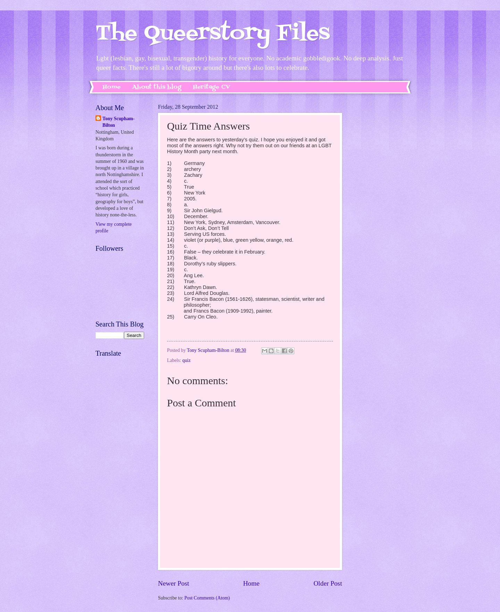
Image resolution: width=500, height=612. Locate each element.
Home (111, 87)
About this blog (156, 87)
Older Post (328, 583)
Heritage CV (211, 87)
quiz (186, 360)
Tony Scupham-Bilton (118, 122)
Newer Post (173, 583)
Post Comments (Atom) (207, 598)
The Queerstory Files (212, 34)
